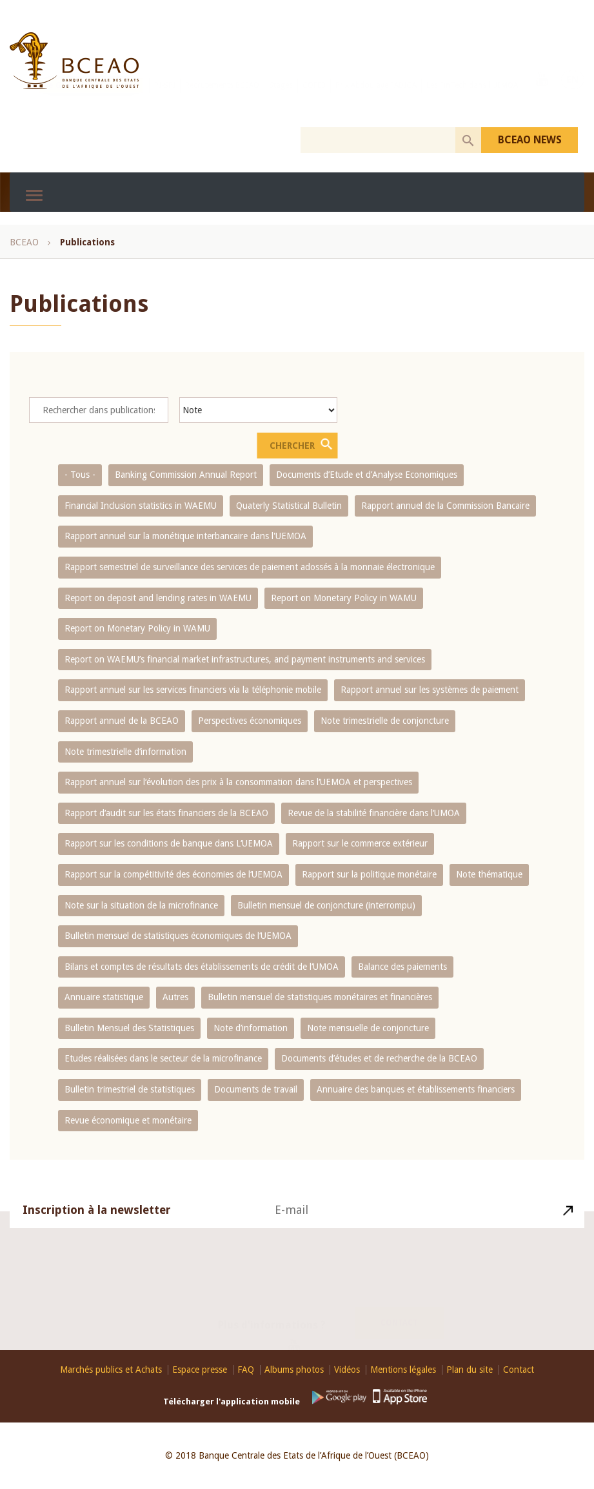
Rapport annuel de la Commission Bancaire (445, 505)
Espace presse (199, 1370)
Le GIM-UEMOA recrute (91, 98)
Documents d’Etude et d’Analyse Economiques (366, 474)
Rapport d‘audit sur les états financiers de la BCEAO (166, 813)
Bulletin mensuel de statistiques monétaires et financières (320, 997)
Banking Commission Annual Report (186, 474)
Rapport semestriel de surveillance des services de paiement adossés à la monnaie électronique (249, 567)
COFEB (314, 98)
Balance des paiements (402, 966)
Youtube (541, 97)
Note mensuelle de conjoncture (368, 1028)
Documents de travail (255, 1089)
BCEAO (24, 242)
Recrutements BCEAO (222, 98)
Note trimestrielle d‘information (125, 751)
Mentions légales (403, 1370)
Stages (281, 98)
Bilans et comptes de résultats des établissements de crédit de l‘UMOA (201, 966)
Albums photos (294, 1370)
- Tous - (79, 474)
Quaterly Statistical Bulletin (289, 505)
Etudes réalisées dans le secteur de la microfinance (163, 1058)
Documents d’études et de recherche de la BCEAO (379, 1058)
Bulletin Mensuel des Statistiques (129, 1028)
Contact (399, 1307)
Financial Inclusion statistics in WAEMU (140, 505)
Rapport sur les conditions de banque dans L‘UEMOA (168, 843)
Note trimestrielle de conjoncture (385, 720)
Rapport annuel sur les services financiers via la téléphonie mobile (192, 689)
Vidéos (347, 1370)
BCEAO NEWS (530, 140)
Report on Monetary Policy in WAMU (344, 598)
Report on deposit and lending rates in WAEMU (158, 598)
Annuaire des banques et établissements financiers (416, 1089)
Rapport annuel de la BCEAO (121, 720)
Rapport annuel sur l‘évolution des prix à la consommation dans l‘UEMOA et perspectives (238, 782)
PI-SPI (164, 98)
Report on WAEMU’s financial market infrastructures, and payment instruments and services (244, 659)
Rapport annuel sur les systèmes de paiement (430, 689)
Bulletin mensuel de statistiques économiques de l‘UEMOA (178, 935)
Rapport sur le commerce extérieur (360, 843)
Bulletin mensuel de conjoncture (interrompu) (326, 905)
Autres (175, 997)
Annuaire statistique (103, 997)
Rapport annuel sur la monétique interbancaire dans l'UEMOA (185, 536)
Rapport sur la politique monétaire (369, 874)
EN (572, 97)
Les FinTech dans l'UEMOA (472, 98)
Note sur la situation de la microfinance (141, 905)
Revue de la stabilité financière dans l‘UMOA (374, 813)
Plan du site (469, 1370)
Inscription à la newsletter (97, 1226)
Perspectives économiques (249, 720)
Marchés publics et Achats (111, 1370)
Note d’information (250, 1028)
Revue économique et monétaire (128, 1120)
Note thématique (489, 874)
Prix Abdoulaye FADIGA (376, 98)
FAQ (245, 1370)
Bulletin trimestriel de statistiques (129, 1089)
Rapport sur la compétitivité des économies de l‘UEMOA (173, 874)
